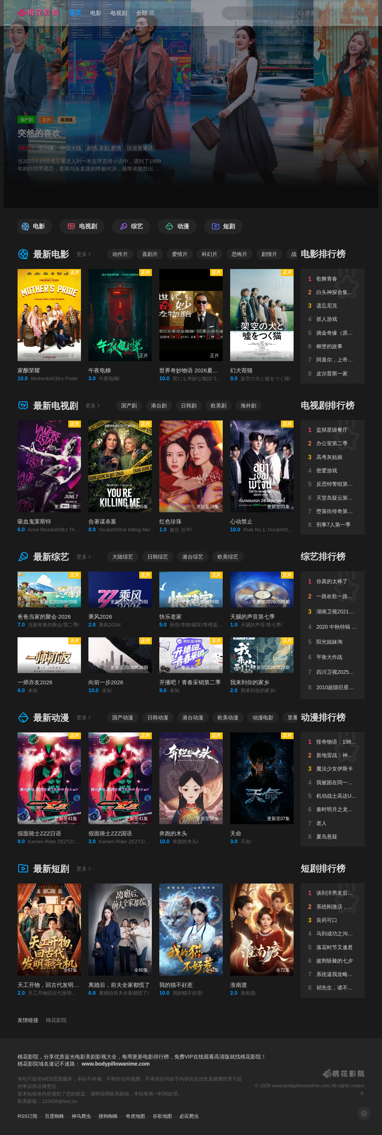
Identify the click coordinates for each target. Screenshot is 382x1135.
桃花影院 (56, 1020)
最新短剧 (43, 869)
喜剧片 (150, 254)
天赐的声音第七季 (252, 616)
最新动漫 (43, 718)
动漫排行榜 (323, 717)
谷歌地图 (162, 1116)
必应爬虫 (189, 1116)
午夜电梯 (99, 370)
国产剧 (129, 406)
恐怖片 (239, 254)
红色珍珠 (170, 521)
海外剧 (248, 406)
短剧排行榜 (323, 868)
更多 (84, 254)
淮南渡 (238, 985)
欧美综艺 (227, 557)
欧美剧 (218, 406)
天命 (235, 833)
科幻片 (209, 254)
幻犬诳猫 (241, 370)
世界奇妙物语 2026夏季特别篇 (197, 370)
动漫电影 (263, 717)
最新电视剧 (48, 406)
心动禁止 (241, 521)
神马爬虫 (81, 1116)
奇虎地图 (135, 1116)
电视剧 (118, 13)
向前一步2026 (105, 682)
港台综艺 (192, 557)
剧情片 (269, 254)
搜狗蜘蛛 (108, 1116)
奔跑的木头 (173, 833)
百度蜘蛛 (54, 1116)
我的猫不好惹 (176, 985)
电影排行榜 (323, 254)
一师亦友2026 (35, 682)
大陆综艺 (122, 557)
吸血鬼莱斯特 (34, 521)
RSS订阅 (27, 1116)
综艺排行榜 (323, 556)
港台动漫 (192, 717)
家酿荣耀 (29, 370)
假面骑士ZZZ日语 (40, 833)
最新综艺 (43, 557)
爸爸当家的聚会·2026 (44, 616)
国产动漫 (122, 717)
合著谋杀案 (102, 521)
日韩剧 (189, 406)
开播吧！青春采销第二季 (190, 682)
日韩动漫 (157, 717)
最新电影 (43, 254)
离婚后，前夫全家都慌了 (119, 985)
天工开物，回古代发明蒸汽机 (54, 985)
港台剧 (159, 406)
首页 (75, 12)
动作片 (120, 254)
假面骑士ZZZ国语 (110, 833)
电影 (95, 13)
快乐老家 (170, 616)
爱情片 (180, 254)
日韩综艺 (157, 557)
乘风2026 (100, 616)
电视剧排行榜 (327, 405)
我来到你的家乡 (249, 682)
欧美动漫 (227, 717)
